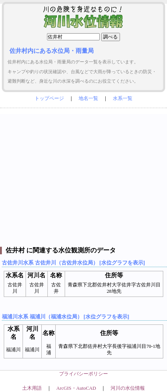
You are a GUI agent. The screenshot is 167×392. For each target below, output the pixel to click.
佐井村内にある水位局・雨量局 (51, 51)
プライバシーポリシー (83, 374)
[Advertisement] (83, 175)
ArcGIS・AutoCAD (76, 388)
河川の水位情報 (128, 388)
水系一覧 (122, 98)
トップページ (49, 98)
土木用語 (32, 388)
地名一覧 (88, 98)
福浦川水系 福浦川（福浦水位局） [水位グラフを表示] (65, 317)
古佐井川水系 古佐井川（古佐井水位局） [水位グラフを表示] (73, 263)
